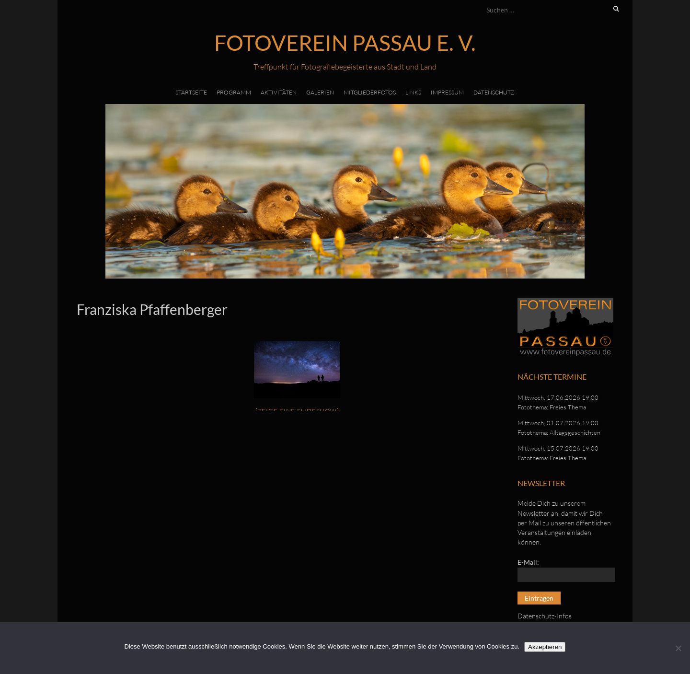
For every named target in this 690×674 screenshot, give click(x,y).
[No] (678, 648)
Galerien (320, 92)
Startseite (191, 92)
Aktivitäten (279, 92)
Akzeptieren (545, 647)
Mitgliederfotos (370, 92)
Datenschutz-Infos (545, 616)
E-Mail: (528, 562)
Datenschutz (494, 92)
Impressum (447, 92)
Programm (234, 92)
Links (413, 92)
